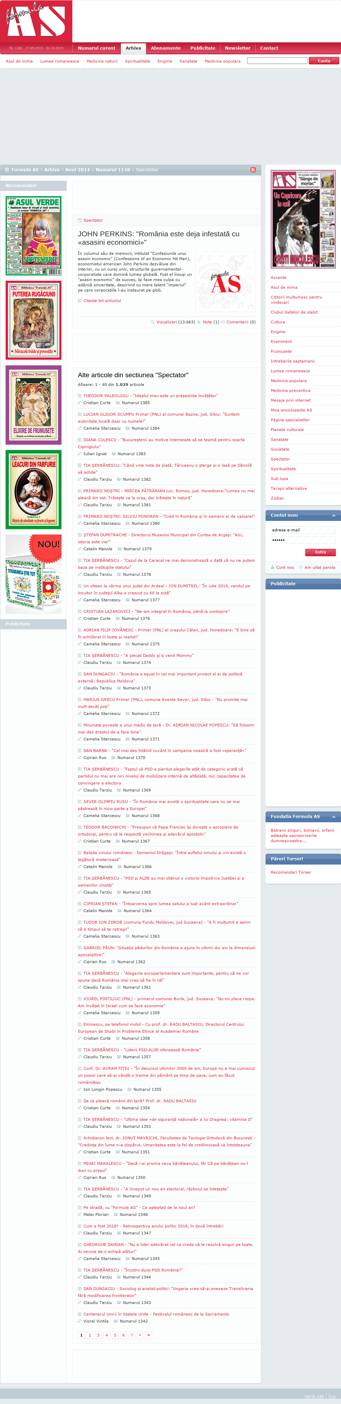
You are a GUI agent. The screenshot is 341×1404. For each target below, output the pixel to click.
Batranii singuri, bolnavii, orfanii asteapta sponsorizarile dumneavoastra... (302, 835)
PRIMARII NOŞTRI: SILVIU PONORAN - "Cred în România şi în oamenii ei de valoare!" (169, 516)
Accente (278, 277)
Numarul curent (96, 48)
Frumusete (281, 351)
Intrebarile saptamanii (293, 361)
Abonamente (166, 48)
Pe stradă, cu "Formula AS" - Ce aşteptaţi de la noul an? (139, 1207)
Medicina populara (223, 61)
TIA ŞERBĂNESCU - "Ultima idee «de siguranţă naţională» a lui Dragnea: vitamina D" (168, 1119)
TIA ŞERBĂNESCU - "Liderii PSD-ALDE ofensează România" (142, 1049)
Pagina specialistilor (290, 419)
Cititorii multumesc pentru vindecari (296, 300)
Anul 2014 (77, 169)
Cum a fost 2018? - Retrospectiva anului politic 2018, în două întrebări (153, 1226)
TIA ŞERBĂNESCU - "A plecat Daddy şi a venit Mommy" (139, 655)
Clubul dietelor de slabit (294, 312)
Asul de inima (19, 61)
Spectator (93, 220)
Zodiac (277, 498)
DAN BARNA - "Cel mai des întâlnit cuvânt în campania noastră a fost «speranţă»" (165, 750)
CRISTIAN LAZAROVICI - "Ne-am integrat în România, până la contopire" (157, 611)
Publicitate (202, 48)
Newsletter (238, 48)
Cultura (278, 322)
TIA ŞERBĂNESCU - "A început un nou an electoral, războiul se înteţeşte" (156, 1189)
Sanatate (188, 61)
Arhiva (133, 48)
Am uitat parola (320, 567)
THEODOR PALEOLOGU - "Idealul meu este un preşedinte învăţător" (151, 395)
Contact (269, 48)
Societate (280, 449)
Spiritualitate (137, 61)
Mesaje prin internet (291, 400)
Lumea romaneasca (59, 61)
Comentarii (241, 322)
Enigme (165, 61)
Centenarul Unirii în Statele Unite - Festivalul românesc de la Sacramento (156, 1314)
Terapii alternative (289, 488)
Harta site (314, 1396)
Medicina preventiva (291, 390)
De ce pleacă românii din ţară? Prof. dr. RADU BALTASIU (140, 1100)
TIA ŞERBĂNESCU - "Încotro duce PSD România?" (133, 1270)
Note (211, 322)
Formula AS (25, 169)
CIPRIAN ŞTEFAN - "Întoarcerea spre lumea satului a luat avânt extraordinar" (161, 903)
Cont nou (285, 567)
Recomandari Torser (291, 872)
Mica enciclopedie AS (291, 410)
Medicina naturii (102, 61)
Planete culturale (287, 429)
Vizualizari (176, 322)
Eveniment (281, 341)
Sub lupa (279, 478)
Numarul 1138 (113, 169)
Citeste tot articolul (102, 300)
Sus (332, 1396)
